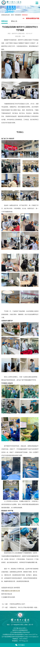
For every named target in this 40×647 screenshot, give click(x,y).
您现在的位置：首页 (7, 15)
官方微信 (20, 645)
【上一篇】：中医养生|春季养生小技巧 (13, 604)
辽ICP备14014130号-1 (19, 628)
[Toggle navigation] (37, 3)
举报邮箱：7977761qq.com (20, 641)
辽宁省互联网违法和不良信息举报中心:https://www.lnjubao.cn (20, 636)
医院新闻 (18, 15)
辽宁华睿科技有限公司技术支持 (20, 632)
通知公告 (14, 21)
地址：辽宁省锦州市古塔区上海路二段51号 (20, 624)
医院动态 (4, 21)
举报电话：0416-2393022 (19, 638)
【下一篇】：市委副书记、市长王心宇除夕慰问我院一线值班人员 (20, 607)
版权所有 (20, 630)
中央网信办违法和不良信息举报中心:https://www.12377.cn (20, 634)
